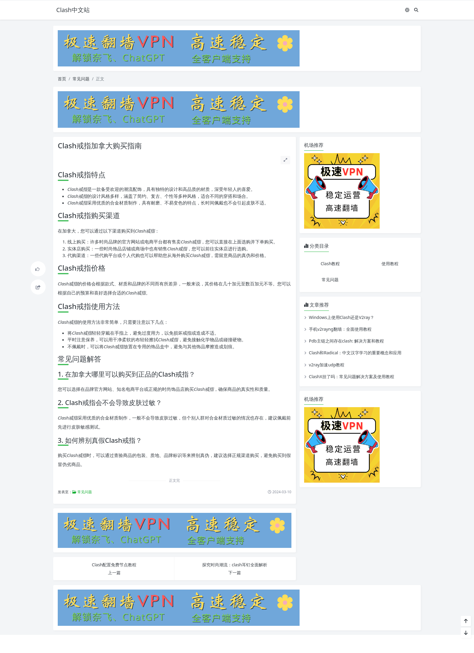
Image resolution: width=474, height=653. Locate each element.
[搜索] (416, 10)
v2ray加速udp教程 (327, 365)
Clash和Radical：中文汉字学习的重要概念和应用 (355, 352)
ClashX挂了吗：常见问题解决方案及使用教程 (351, 376)
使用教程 (389, 263)
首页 (62, 79)
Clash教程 (330, 263)
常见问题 (81, 79)
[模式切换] (407, 10)
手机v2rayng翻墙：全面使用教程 (340, 329)
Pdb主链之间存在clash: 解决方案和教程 (346, 341)
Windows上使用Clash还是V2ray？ (341, 317)
